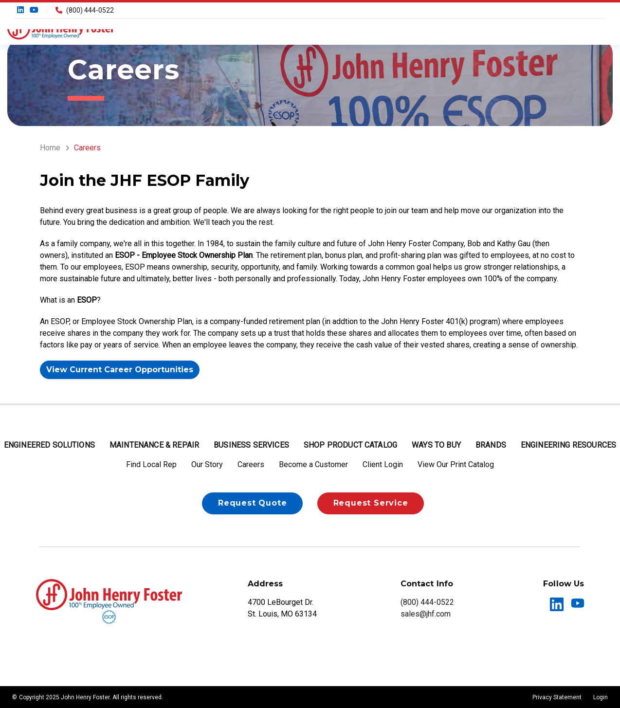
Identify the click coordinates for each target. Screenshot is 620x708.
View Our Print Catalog (456, 464)
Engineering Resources (568, 445)
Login (600, 697)
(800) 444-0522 (84, 10)
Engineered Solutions (49, 445)
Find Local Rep (151, 464)
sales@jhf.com (426, 613)
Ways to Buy (436, 445)
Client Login (383, 464)
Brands (490, 445)
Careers (250, 464)
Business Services (251, 445)
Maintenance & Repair (154, 445)
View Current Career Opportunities (119, 369)
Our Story (207, 464)
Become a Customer (313, 464)
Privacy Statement (557, 697)
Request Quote (252, 503)
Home (50, 147)
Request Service (370, 503)
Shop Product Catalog (350, 445)
